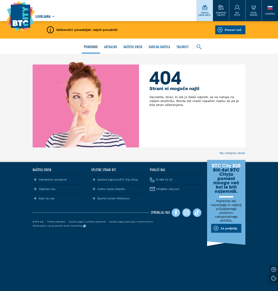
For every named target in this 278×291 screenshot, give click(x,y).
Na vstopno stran (232, 153)
